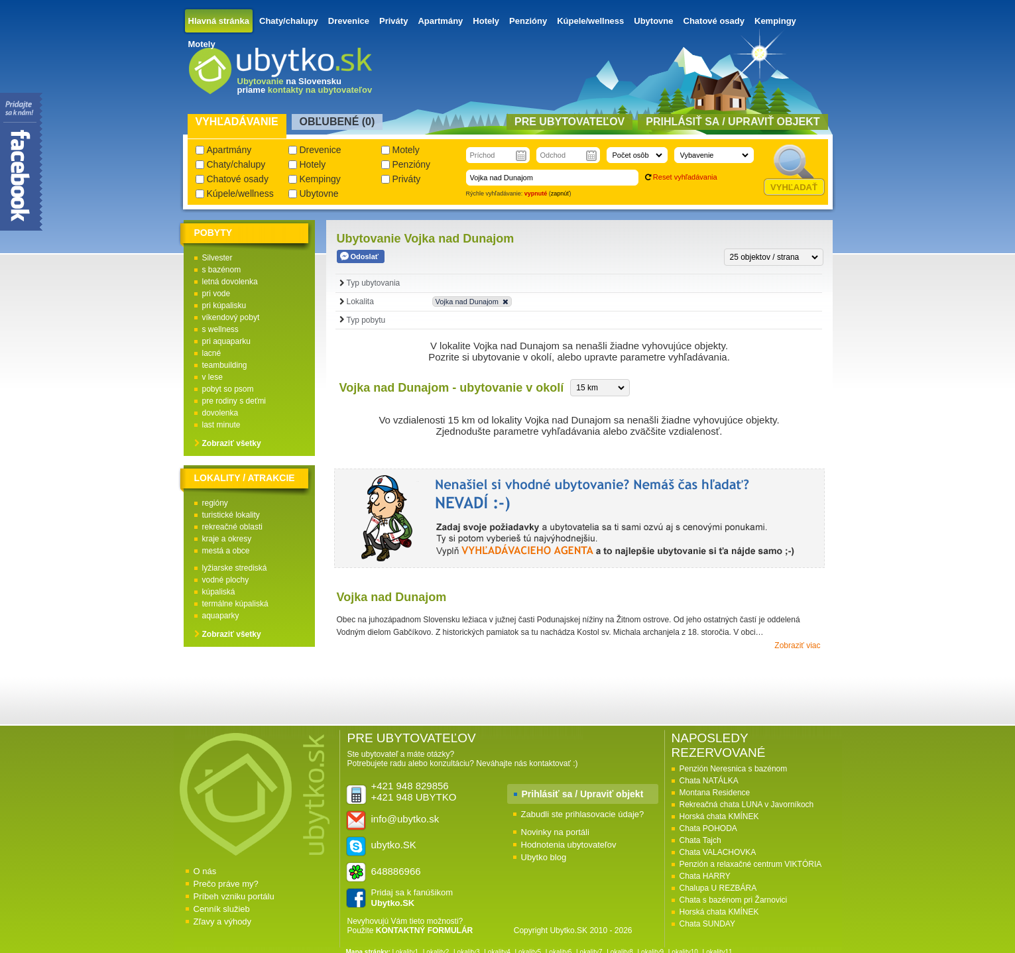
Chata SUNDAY (707, 923)
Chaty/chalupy (288, 21)
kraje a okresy (227, 538)
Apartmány (440, 21)
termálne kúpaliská (235, 603)
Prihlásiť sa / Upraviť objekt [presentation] (732, 121)
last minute (221, 424)
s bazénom (221, 269)
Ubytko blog (544, 857)
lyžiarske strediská (234, 568)
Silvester (217, 257)
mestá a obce (226, 550)
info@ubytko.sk (405, 818)
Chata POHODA (708, 828)
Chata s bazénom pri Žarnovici (734, 900)
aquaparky (220, 615)
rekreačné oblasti (232, 527)
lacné (211, 353)
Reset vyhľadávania (685, 177)
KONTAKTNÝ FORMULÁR (424, 930)
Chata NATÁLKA (709, 780)
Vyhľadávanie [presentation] (237, 121)
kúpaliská (218, 591)
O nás (205, 871)
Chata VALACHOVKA (718, 852)
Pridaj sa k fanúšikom (412, 897)
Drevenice (348, 21)
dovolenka (220, 413)
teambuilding (224, 365)
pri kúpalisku (224, 305)
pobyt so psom (228, 389)
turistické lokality (231, 515)
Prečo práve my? (226, 884)
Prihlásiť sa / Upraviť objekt (583, 794)
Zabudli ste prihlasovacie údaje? (582, 814)
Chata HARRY (705, 876)
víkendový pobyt (231, 317)
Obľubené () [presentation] (337, 121)
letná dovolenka (230, 281)
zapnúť (560, 193)
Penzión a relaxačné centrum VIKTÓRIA (751, 864)
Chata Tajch (700, 840)
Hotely (486, 21)
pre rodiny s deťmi (234, 401)
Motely (201, 44)
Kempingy (775, 21)
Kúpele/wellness (590, 21)
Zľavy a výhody (223, 921)
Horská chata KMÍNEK (719, 816)
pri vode (216, 293)
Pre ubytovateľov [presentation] (569, 121)
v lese (212, 377)
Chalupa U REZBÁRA (718, 888)
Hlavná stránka (219, 21)
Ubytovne (653, 21)
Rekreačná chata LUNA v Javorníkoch (747, 804)
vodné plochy (225, 580)
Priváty (393, 21)
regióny (215, 503)
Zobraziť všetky (231, 443)
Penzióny (528, 21)
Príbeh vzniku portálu (234, 896)
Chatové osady (714, 21)
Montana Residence (715, 792)
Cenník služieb (222, 909)
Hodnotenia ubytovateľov (569, 845)
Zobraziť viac (797, 645)
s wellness (220, 329)
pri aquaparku (226, 341)
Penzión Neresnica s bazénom (734, 768)
